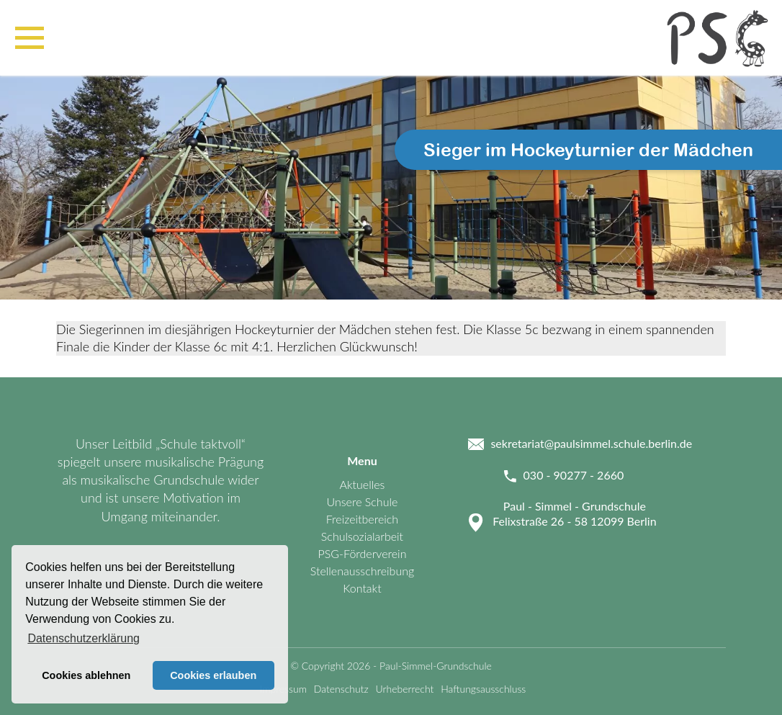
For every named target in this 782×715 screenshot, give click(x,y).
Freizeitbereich (362, 519)
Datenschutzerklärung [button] (83, 638)
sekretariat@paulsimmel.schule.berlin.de (591, 443)
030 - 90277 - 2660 (573, 475)
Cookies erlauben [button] (213, 675)
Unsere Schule (362, 501)
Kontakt (362, 588)
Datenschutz (341, 689)
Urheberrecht (405, 689)
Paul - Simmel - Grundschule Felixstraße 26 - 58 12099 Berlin (574, 513)
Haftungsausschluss (483, 689)
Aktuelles (362, 484)
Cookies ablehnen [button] (86, 675)
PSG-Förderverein (362, 553)
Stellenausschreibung (362, 570)
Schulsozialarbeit (362, 536)
